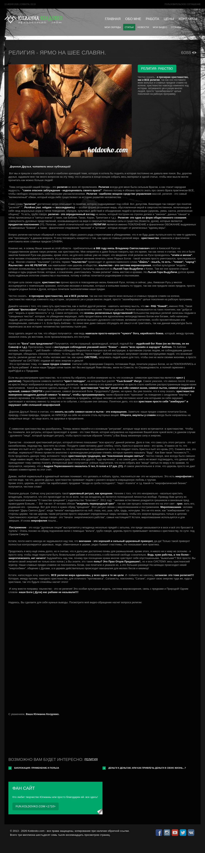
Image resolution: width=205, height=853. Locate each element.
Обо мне (133, 19)
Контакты (188, 19)
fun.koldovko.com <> (35, 806)
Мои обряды (113, 27)
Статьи (129, 27)
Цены (169, 19)
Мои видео (160, 27)
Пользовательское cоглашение (183, 4)
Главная (113, 19)
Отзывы (176, 27)
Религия (91, 759)
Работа (152, 19)
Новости (143, 27)
